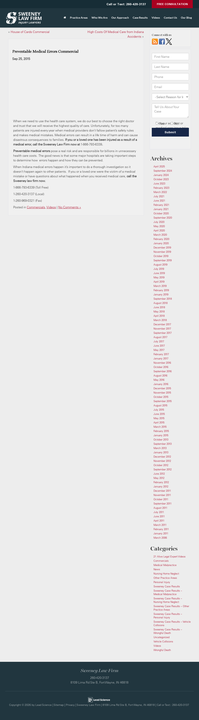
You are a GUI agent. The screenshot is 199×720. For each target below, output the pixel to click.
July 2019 (159, 268)
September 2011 (163, 503)
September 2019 (163, 260)
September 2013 (163, 443)
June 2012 (159, 473)
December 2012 (162, 456)
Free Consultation (172, 4)
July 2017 (159, 341)
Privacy (70, 704)
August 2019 (160, 264)
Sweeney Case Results (167, 586)
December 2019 (162, 247)
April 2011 (159, 520)
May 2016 (159, 379)
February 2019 (161, 290)
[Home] (65, 18)
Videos (156, 17)
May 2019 (159, 277)
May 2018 (159, 311)
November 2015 (162, 392)
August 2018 (161, 303)
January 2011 (161, 533)
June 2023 (159, 183)
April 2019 (159, 281)
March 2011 (160, 524)
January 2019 (161, 294)
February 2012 (161, 482)
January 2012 (161, 486)
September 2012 (163, 469)
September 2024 (163, 170)
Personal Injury (162, 582)
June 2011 (159, 516)
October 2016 (161, 367)
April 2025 (159, 166)
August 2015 (160, 405)
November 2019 (162, 251)
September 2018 (163, 298)
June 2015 (159, 413)
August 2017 (160, 337)
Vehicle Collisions (163, 641)
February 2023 (161, 187)
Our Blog (186, 17)
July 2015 (159, 409)
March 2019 (160, 285)
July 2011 (159, 512)
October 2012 (161, 465)
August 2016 (160, 375)
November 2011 (162, 495)
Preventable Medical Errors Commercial (45, 51)
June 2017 (159, 345)
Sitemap (59, 704)
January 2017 (161, 358)
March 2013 (160, 448)
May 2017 (159, 349)
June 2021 (159, 200)
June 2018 (159, 307)
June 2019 (159, 273)
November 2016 (162, 362)
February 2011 (161, 529)
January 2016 (161, 384)
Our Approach (120, 17)
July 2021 (159, 196)
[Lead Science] (99, 699)
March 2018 (160, 320)
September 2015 (163, 401)
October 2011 (161, 499)
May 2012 (159, 477)
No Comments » (69, 207)
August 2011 (160, 507)
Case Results (140, 17)
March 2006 (160, 537)
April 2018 (159, 315)
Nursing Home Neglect (166, 573)
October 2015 (161, 396)
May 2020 (159, 226)
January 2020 (161, 243)
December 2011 (162, 490)
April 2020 (159, 230)
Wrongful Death (162, 650)
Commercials (36, 207)
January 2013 (161, 452)
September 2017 (163, 332)
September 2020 (163, 217)
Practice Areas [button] (79, 17)
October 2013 (161, 439)
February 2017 (161, 354)
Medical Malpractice (165, 565)
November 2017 (162, 328)
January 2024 (161, 175)
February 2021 (161, 204)
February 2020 (161, 239)
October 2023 (161, 179)
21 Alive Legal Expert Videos (170, 556)
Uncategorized (161, 637)
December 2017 (162, 324)
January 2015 (161, 435)
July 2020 (159, 221)
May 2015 (159, 418)
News (157, 569)
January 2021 (161, 209)
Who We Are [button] (99, 17)
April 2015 (159, 422)
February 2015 (161, 431)
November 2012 (162, 460)
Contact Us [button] (170, 17)
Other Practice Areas (165, 577)
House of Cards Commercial (30, 32)
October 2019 (161, 256)
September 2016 (163, 371)
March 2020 (160, 234)
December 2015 (162, 388)
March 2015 (160, 426)
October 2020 (161, 213)
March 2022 (160, 192)
